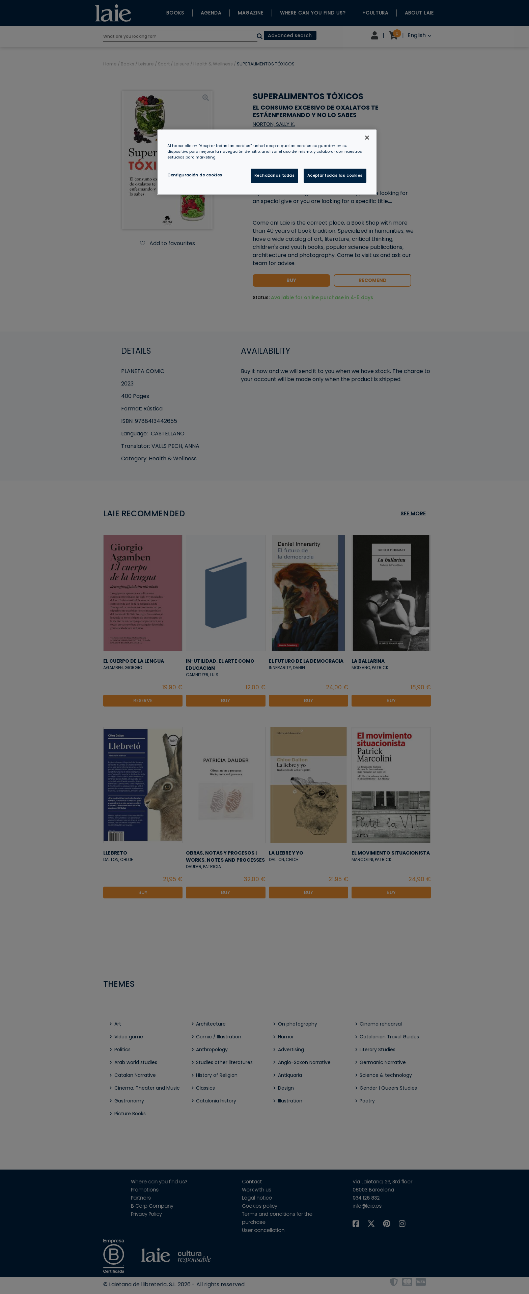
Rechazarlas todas (274, 175)
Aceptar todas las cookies (335, 175)
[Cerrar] (367, 137)
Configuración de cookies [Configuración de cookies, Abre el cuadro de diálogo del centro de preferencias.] (194, 175)
